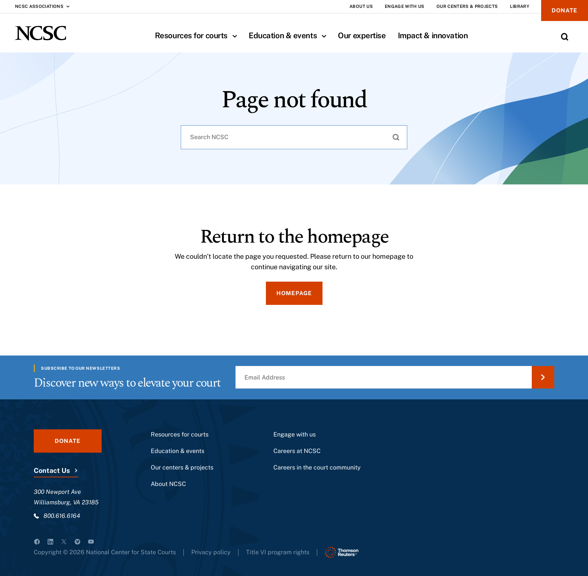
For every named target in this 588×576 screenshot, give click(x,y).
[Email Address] (395, 377)
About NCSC (168, 484)
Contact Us (52, 470)
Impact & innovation (433, 35)
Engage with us (294, 434)
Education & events (290, 35)
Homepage (294, 293)
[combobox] (294, 137)
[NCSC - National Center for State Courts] (40, 33)
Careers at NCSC (297, 450)
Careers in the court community (317, 467)
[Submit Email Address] (543, 377)
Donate (565, 10)
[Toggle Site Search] (564, 36)
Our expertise (362, 35)
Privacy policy (211, 552)
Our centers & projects (182, 467)
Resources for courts (199, 35)
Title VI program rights (277, 552)
